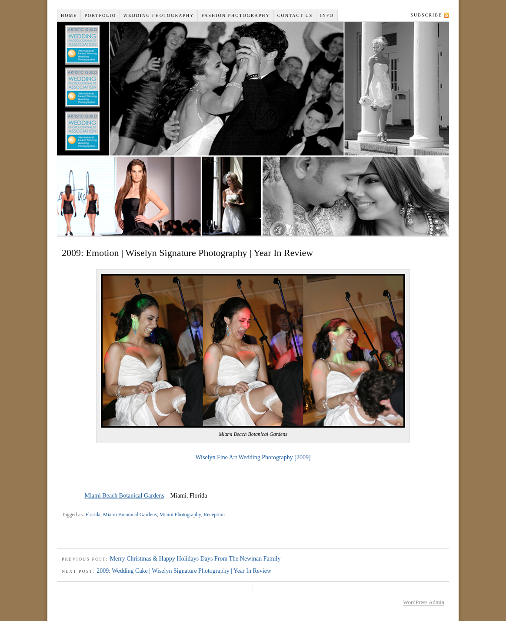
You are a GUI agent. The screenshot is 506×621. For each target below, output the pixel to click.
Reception (214, 514)
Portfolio (100, 15)
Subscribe (426, 15)
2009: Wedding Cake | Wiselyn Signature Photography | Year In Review (184, 571)
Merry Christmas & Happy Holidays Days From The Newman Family (195, 558)
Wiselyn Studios (253, 129)
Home (69, 15)
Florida (92, 514)
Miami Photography (180, 514)
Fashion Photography (235, 15)
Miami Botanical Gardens (130, 514)
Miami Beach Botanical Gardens (124, 495)
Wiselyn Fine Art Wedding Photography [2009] (252, 457)
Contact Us (295, 15)
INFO (326, 15)
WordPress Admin (423, 602)
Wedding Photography (158, 15)
